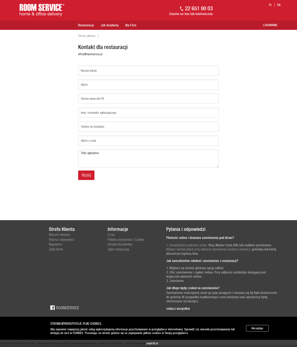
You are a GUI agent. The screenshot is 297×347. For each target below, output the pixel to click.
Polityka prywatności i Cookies (126, 239)
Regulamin (55, 244)
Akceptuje (257, 328)
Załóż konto (56, 249)
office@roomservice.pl (90, 54)
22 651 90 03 (199, 8)
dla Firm (130, 25)
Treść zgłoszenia (148, 158)
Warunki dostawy (59, 235)
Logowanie (270, 25)
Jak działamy (110, 25)
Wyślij (86, 175)
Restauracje (86, 25)
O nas (111, 235)
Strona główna (86, 36)
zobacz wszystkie (178, 308)
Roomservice (64, 308)
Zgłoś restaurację (118, 249)
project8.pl (152, 343)
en (278, 5)
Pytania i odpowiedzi (61, 239)
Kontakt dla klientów (120, 244)
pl (270, 5)
